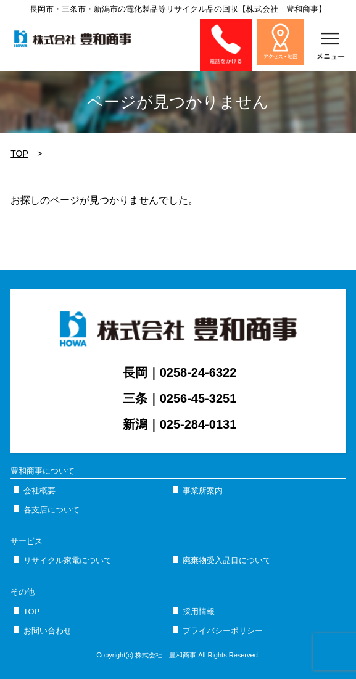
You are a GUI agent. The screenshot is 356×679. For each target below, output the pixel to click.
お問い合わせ (47, 630)
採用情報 (199, 611)
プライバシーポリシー (223, 630)
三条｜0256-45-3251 (180, 398)
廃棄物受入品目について (227, 560)
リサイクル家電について (67, 560)
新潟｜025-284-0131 (180, 424)
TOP (19, 153)
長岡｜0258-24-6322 (180, 372)
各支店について (51, 509)
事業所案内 (203, 490)
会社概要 (39, 490)
